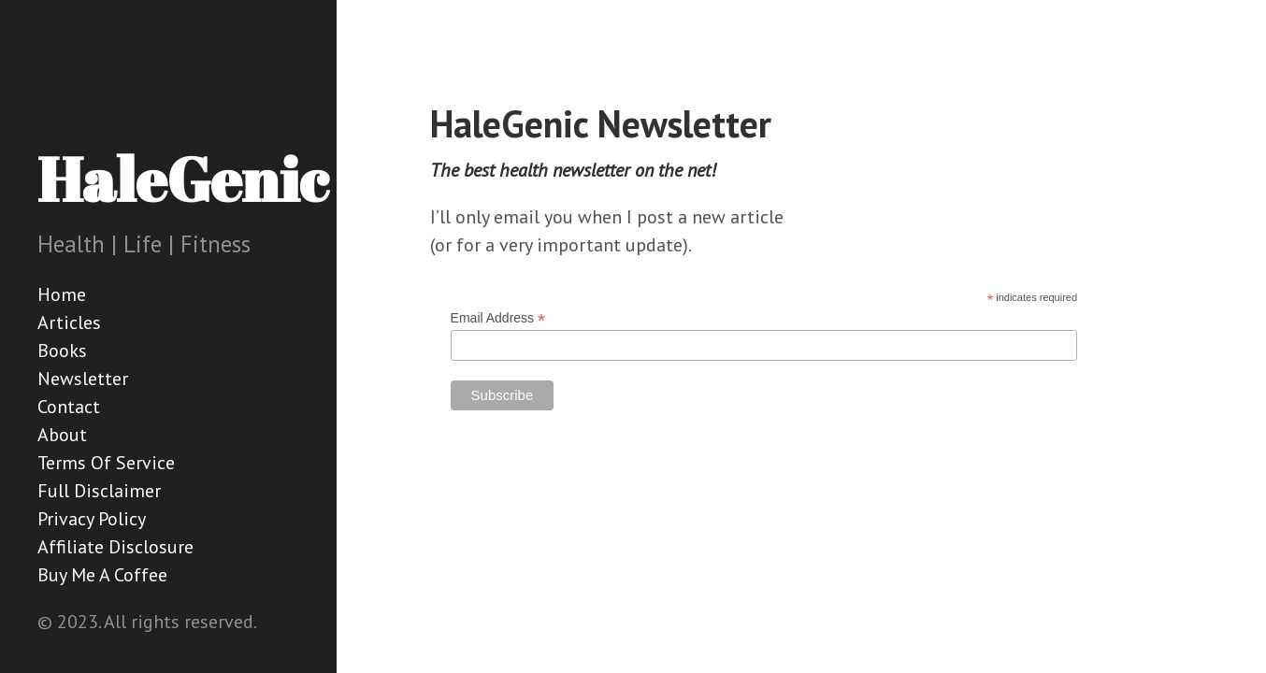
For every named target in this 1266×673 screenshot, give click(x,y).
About (62, 434)
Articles (69, 322)
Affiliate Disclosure (115, 547)
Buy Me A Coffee (102, 575)
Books (62, 350)
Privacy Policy (91, 519)
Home (61, 294)
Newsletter (82, 378)
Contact (68, 406)
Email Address (498, 318)
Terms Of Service (106, 463)
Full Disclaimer (99, 491)
